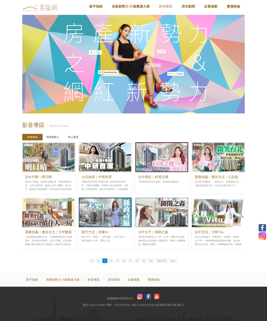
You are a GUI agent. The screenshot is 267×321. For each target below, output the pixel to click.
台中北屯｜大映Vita (209, 232)
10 (151, 260)
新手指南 (96, 6)
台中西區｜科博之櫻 (153, 177)
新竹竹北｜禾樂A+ (95, 232)
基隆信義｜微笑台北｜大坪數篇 (48, 232)
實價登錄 (233, 6)
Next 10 (162, 260)
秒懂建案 (32, 137)
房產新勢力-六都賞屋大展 (131, 6)
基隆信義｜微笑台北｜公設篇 (216, 177)
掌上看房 (73, 137)
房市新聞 (188, 6)
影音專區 (165, 6)
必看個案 (210, 6)
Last (173, 260)
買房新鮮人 (52, 137)
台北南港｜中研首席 (97, 177)
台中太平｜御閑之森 (153, 232)
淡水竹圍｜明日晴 (38, 177)
